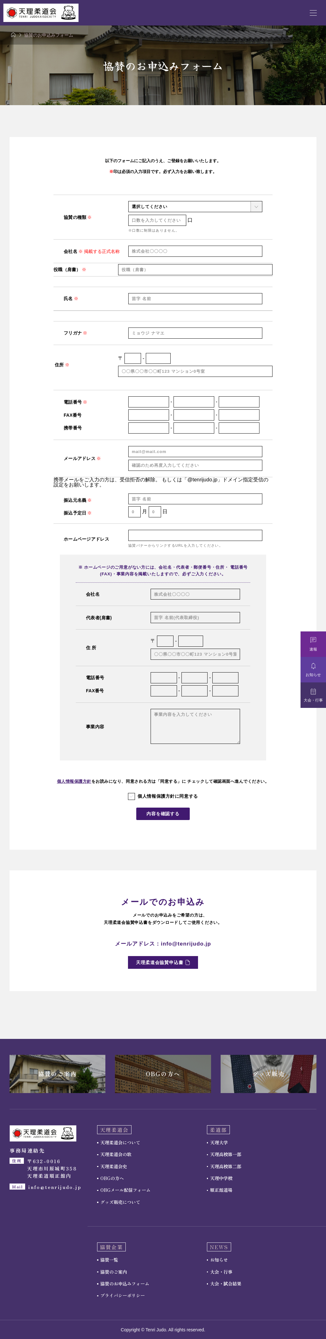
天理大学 (219, 1142)
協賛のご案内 (113, 1272)
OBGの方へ (112, 1178)
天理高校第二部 (225, 1166)
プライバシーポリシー (122, 1295)
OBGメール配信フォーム (125, 1190)
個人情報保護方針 (74, 781)
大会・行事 (221, 1272)
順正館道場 (221, 1190)
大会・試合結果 (225, 1284)
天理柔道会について (120, 1142)
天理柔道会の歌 (115, 1154)
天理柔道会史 (113, 1166)
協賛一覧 (109, 1260)
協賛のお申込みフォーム (124, 1284)
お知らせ (219, 1260)
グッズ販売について (120, 1202)
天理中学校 (221, 1178)
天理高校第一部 (225, 1154)
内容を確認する (163, 814)
